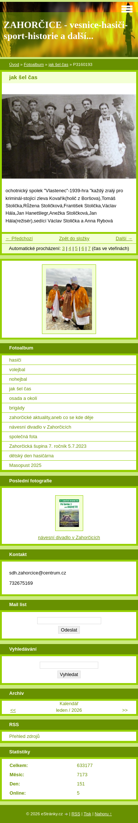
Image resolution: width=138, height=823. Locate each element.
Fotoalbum (34, 64)
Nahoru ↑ (103, 814)
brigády (17, 408)
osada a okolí (23, 398)
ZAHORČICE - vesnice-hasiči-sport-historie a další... (66, 30)
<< (13, 710)
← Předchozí (19, 238)
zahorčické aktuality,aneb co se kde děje (51, 417)
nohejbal (18, 379)
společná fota (23, 436)
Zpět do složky (74, 238)
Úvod (14, 64)
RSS (75, 814)
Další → (124, 238)
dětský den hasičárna (31, 455)
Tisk (87, 814)
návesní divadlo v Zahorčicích (40, 427)
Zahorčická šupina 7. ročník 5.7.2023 (47, 446)
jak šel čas (58, 64)
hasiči (15, 360)
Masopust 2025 (25, 465)
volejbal (17, 369)
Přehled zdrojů (24, 736)
